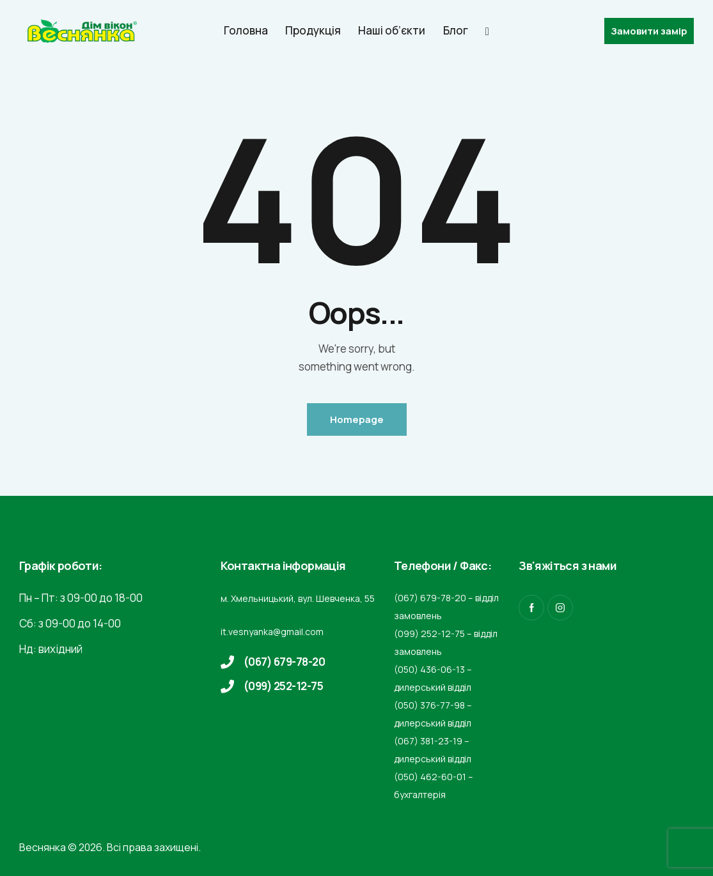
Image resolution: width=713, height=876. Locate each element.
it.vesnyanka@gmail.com (272, 632)
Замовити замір (649, 31)
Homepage (357, 419)
